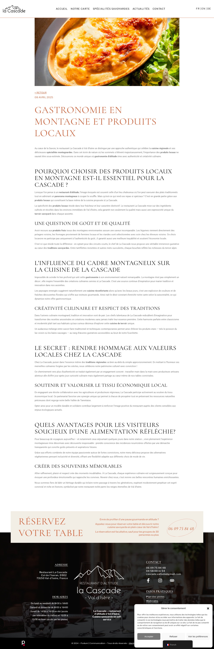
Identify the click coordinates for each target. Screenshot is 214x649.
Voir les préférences (198, 636)
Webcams (152, 601)
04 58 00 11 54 (155, 571)
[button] (208, 608)
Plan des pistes (155, 596)
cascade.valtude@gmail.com (163, 574)
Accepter (148, 636)
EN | (204, 8)
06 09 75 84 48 (156, 567)
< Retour (41, 92)
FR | (198, 8)
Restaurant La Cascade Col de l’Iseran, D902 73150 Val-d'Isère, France (52, 575)
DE (209, 8)
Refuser (173, 636)
